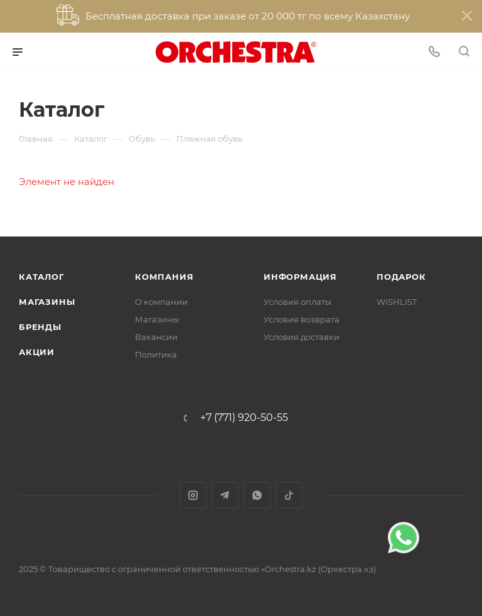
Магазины (47, 302)
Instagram (192, 495)
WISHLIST (397, 302)
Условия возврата (302, 319)
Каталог (42, 277)
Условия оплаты (297, 302)
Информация (300, 277)
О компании (161, 302)
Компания (164, 277)
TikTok (289, 495)
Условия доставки (302, 337)
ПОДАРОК (401, 277)
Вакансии (156, 337)
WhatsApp (257, 495)
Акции (37, 352)
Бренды (40, 327)
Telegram (225, 495)
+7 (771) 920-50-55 (244, 418)
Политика (156, 354)
